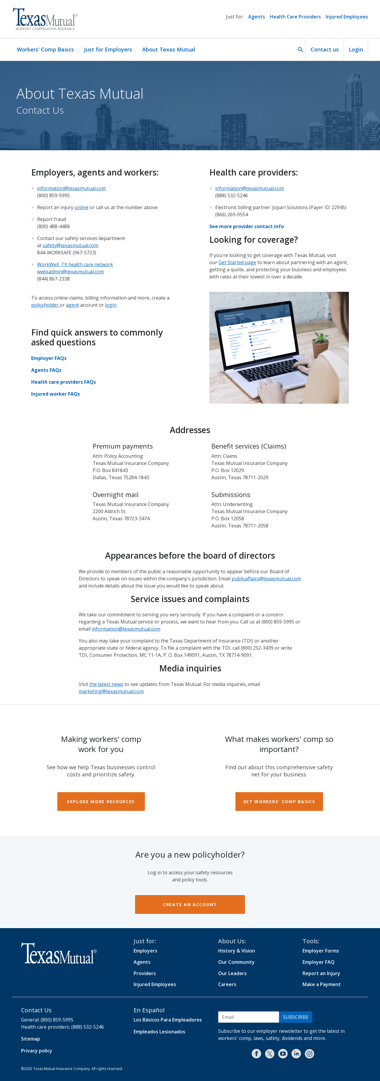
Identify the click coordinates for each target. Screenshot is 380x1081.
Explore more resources (101, 801)
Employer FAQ (319, 962)
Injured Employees (347, 16)
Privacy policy (36, 1050)
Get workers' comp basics (279, 801)
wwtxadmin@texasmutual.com (70, 271)
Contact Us (36, 1010)
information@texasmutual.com (71, 188)
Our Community (236, 962)
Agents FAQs (46, 370)
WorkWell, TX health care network (75, 264)
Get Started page (237, 262)
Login (356, 49)
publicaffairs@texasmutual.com (266, 578)
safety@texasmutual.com (70, 245)
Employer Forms (321, 950)
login (110, 305)
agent (72, 305)
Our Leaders (232, 973)
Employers (145, 950)
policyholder (45, 305)
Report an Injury (321, 973)
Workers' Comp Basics (45, 49)
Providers (145, 973)
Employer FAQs (48, 358)
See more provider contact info (246, 226)
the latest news (106, 684)
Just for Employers (108, 49)
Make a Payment (322, 984)
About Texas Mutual (168, 49)
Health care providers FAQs (63, 382)
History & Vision (236, 950)
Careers (227, 984)
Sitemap (30, 1038)
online (81, 207)
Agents (256, 16)
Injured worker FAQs (55, 394)
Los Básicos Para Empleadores (168, 1019)
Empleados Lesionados (159, 1031)
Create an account (190, 904)
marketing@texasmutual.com (111, 691)
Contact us (325, 49)
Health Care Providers (295, 16)
